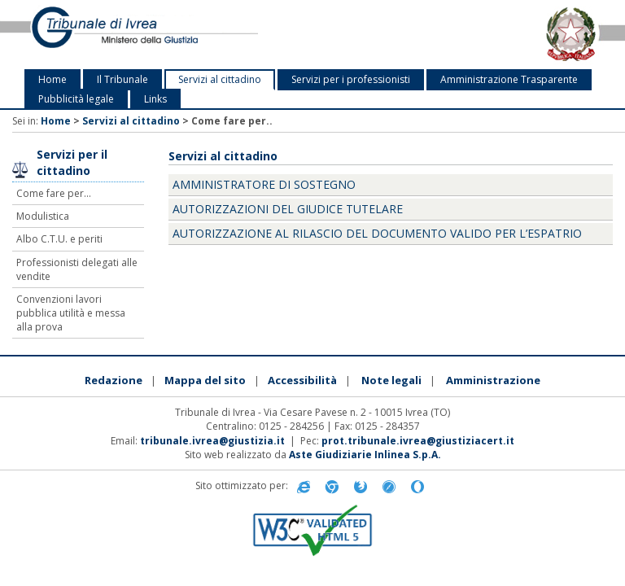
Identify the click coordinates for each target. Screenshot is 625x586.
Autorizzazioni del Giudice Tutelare (288, 208)
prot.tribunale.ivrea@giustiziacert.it (417, 441)
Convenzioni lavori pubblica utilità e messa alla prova (70, 313)
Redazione (113, 380)
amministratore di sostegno (264, 184)
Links (155, 99)
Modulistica (42, 216)
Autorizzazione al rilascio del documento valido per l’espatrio (377, 233)
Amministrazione (493, 380)
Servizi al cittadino (219, 79)
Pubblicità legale (76, 99)
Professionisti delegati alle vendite (77, 269)
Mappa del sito (205, 380)
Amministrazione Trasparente (509, 79)
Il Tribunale (122, 79)
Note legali (391, 380)
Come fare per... (53, 193)
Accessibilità (302, 380)
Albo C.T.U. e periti (59, 239)
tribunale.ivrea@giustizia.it (212, 441)
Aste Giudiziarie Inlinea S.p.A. (365, 454)
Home (52, 79)
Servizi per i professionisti (350, 79)
